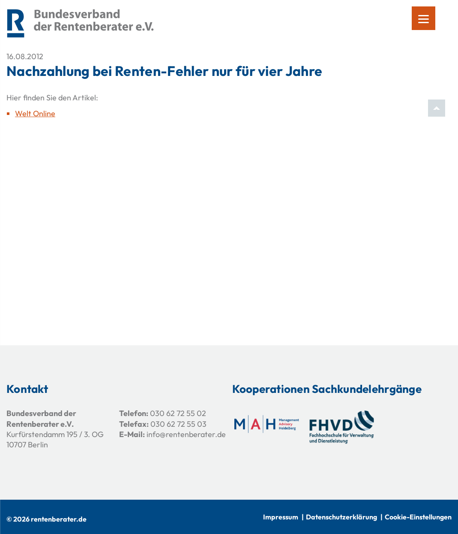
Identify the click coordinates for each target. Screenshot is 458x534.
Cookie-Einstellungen (418, 517)
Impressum (280, 517)
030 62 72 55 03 (178, 424)
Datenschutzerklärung (341, 517)
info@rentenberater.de (186, 434)
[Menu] (423, 18)
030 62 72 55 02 (178, 413)
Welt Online (35, 113)
